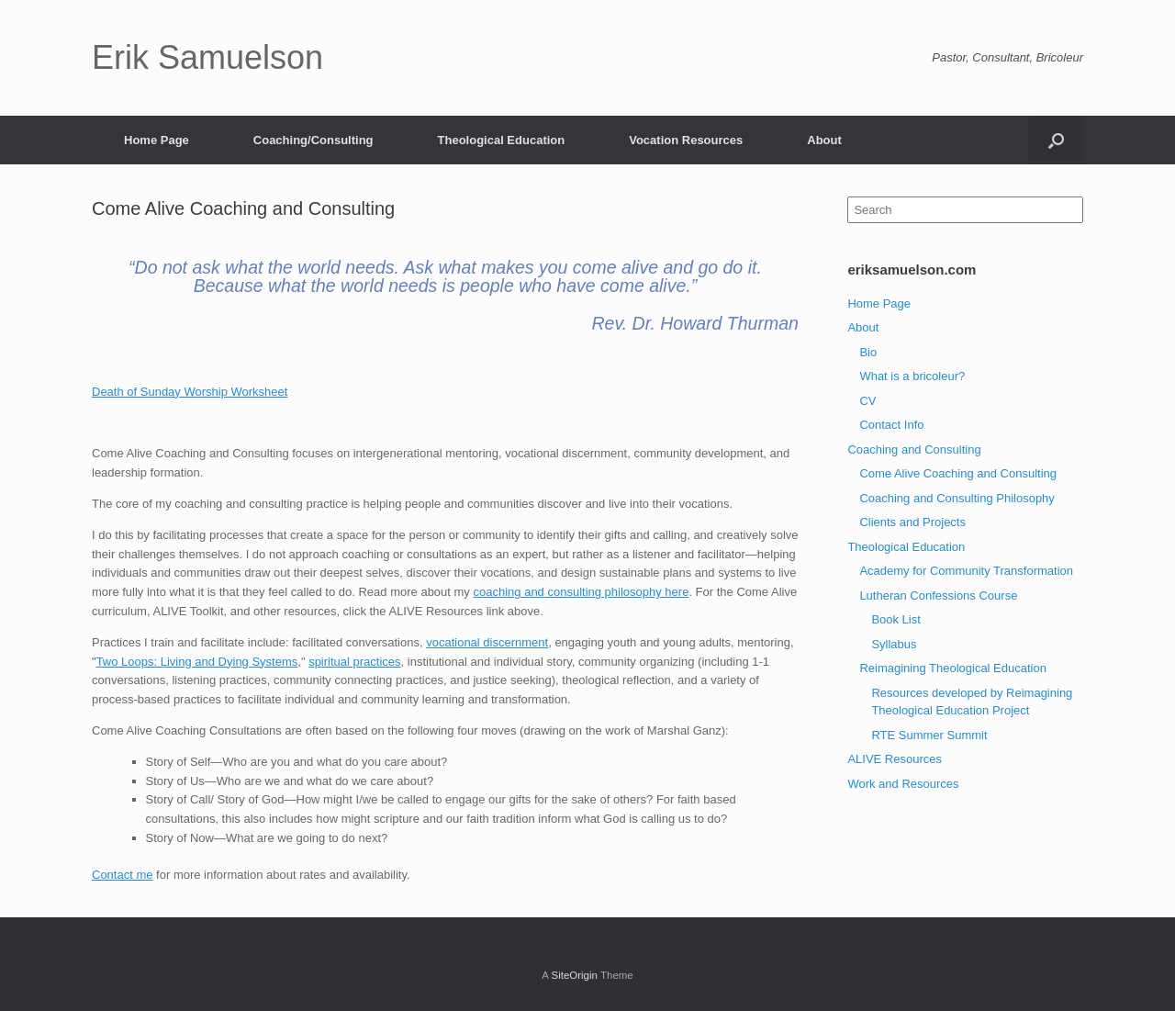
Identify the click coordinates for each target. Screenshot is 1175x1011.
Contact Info (891, 425)
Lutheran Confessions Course (938, 595)
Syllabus (893, 644)
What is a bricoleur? (912, 376)
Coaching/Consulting (313, 140)
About (824, 140)
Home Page (156, 140)
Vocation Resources (686, 140)
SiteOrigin (574, 975)
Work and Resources (902, 784)
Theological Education (501, 140)
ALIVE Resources (894, 759)
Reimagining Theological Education (952, 668)
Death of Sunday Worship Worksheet (189, 392)
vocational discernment (487, 642)
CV (867, 401)
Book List (895, 619)
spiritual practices (354, 661)
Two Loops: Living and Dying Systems (197, 661)
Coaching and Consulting (913, 449)
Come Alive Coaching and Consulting (958, 473)
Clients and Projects (912, 522)
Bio (868, 352)
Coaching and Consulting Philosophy (956, 498)
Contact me (122, 875)
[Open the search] (1056, 140)
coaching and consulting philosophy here (581, 592)
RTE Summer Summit (929, 735)
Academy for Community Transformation (966, 571)
